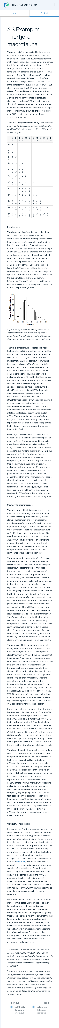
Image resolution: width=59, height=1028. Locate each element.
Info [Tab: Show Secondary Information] (14, 13)
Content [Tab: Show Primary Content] (44, 13)
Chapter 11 (20, 861)
